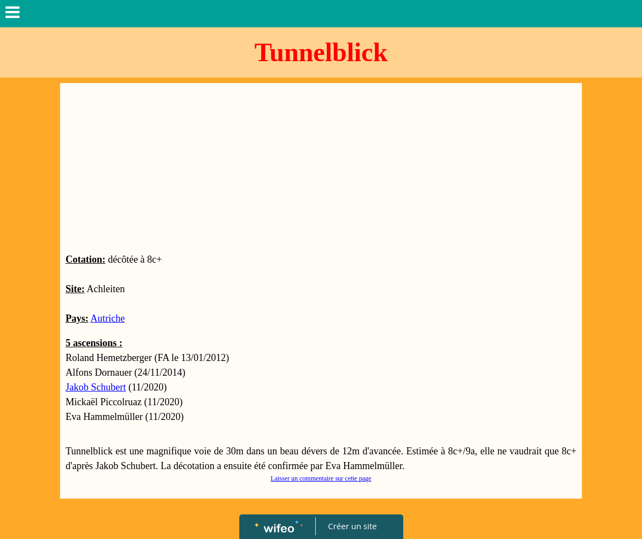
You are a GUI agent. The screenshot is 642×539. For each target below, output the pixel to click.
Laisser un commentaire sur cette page (320, 478)
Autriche (107, 318)
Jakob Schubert (96, 387)
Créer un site (352, 525)
